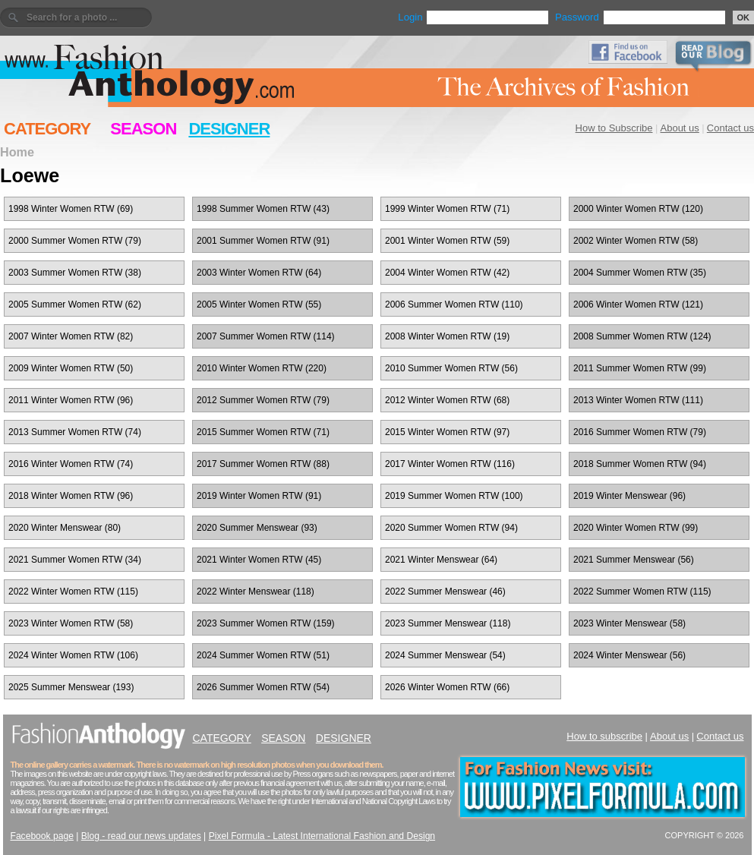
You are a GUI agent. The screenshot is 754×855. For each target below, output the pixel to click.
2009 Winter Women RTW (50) (70, 368)
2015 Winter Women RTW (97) (447, 432)
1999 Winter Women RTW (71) (447, 208)
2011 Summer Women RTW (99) (639, 368)
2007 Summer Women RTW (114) (266, 336)
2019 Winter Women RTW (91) (259, 496)
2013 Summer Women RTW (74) (74, 432)
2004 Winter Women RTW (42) (447, 272)
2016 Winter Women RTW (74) (70, 464)
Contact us (730, 128)
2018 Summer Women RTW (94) (639, 464)
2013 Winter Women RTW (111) (638, 400)
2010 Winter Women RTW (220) (262, 368)
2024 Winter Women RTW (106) (73, 655)
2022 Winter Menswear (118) (255, 591)
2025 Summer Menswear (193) (71, 687)
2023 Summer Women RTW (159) (266, 623)
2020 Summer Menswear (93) (257, 527)
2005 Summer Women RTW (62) (74, 304)
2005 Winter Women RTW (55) (259, 304)
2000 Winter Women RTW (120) (638, 208)
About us (680, 128)
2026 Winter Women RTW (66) (447, 687)
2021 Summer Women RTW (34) (74, 559)
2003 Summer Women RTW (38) (74, 272)
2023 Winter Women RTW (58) (70, 623)
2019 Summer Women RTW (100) (454, 496)
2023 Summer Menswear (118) (447, 623)
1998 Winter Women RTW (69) (70, 208)
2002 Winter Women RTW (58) (635, 240)
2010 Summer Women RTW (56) (451, 368)
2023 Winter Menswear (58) (629, 623)
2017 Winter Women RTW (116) (450, 464)
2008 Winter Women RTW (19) (447, 336)
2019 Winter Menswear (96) (629, 496)
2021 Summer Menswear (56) (633, 559)
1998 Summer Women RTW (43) (263, 208)
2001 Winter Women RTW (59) (447, 240)
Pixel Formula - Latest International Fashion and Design (322, 836)
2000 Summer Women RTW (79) (74, 240)
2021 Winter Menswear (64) (441, 559)
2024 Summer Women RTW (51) (263, 655)
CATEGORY (47, 128)
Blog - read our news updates (141, 836)
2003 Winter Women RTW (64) (259, 272)
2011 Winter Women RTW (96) (70, 400)
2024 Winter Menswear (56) (629, 655)
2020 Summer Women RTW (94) (451, 527)
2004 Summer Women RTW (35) (639, 272)
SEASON (143, 128)
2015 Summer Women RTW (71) (263, 432)
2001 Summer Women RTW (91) (263, 240)
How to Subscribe (614, 128)
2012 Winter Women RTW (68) (447, 400)
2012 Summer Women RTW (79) (263, 400)
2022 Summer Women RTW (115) (642, 591)
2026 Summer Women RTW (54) (263, 687)
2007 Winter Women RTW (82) (70, 336)
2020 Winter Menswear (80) (64, 527)
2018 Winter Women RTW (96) (70, 496)
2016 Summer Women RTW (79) (639, 432)
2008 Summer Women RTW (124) (642, 336)
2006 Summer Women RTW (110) (454, 304)
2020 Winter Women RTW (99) (635, 527)
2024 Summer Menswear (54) (445, 655)
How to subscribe (604, 736)
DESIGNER (229, 128)
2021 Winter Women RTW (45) (259, 559)
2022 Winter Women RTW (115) (73, 591)
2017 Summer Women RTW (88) (263, 464)
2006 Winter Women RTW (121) (638, 304)
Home (17, 152)
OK (743, 17)
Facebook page (42, 836)
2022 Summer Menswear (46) (445, 591)
